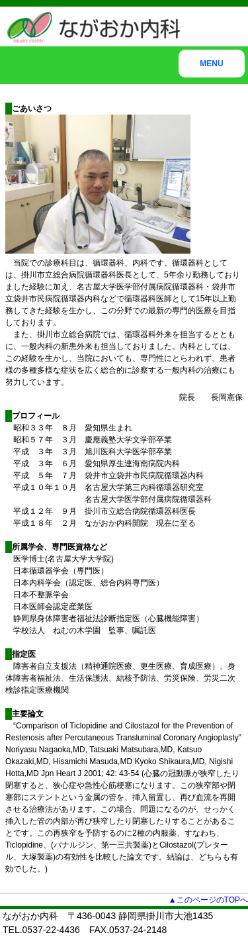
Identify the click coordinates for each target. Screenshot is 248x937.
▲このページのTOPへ (208, 900)
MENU (211, 63)
